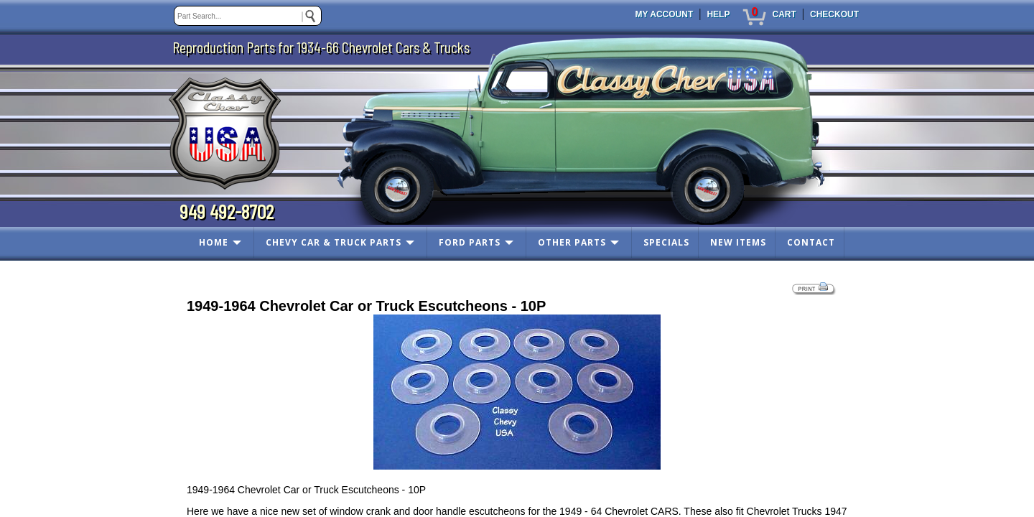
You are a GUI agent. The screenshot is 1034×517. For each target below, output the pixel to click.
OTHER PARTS (572, 242)
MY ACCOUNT (664, 14)
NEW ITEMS (738, 242)
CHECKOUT (834, 14)
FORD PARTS (469, 242)
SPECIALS (666, 242)
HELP (718, 14)
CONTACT (811, 242)
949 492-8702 (227, 211)
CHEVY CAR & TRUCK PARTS (333, 242)
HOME (213, 242)
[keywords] (248, 16)
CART (784, 14)
